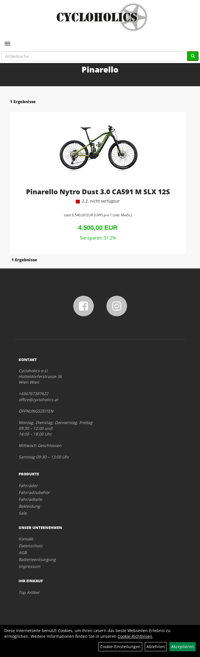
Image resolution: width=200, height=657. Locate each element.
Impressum (29, 566)
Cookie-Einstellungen (120, 646)
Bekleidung (29, 506)
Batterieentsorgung (37, 559)
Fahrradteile (30, 499)
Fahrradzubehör (34, 492)
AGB (23, 552)
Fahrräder (28, 485)
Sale (23, 513)
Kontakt (26, 539)
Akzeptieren (182, 646)
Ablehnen (155, 646)
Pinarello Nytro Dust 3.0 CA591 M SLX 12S (98, 191)
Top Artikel (29, 592)
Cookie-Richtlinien (135, 636)
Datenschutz (31, 545)
